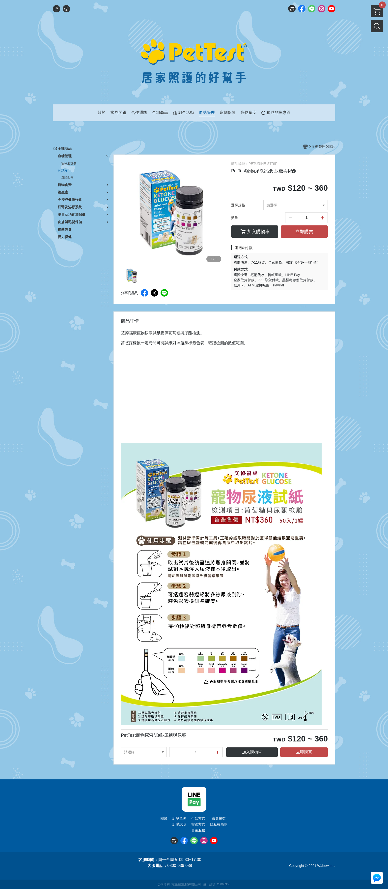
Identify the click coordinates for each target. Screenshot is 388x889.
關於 (164, 818)
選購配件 (67, 177)
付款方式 (198, 818)
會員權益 (219, 818)
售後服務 (198, 830)
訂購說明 (179, 824)
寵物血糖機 (68, 163)
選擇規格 (238, 205)
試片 (64, 170)
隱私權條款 (218, 824)
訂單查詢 (179, 818)
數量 (234, 218)
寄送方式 (198, 824)
